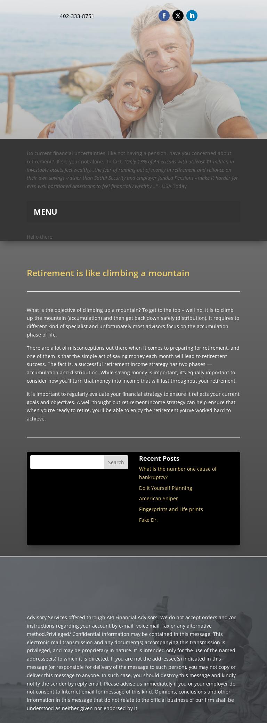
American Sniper (158, 498)
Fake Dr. (148, 520)
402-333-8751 (77, 15)
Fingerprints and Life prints (171, 509)
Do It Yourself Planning (165, 488)
